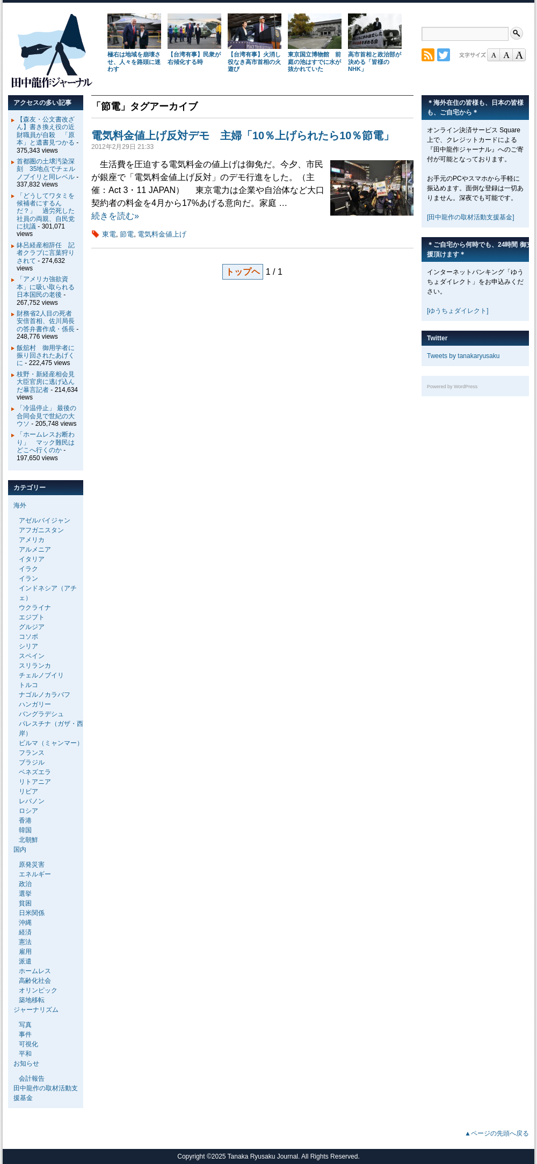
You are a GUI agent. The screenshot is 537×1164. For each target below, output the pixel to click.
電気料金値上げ (161, 234)
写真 (25, 1025)
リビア (28, 791)
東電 (109, 234)
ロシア (28, 811)
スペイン (32, 656)
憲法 (25, 942)
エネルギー (35, 874)
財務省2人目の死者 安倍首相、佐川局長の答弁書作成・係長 (47, 321)
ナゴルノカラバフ (44, 694)
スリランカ (35, 665)
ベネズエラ (35, 772)
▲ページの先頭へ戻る (497, 1133)
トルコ (28, 685)
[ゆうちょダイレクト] (458, 311)
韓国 (25, 830)
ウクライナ (35, 607)
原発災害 (32, 864)
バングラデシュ (41, 714)
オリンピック (38, 990)
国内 (19, 849)
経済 (25, 932)
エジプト (32, 617)
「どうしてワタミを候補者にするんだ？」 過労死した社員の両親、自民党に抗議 (46, 211)
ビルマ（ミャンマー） (51, 743)
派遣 (25, 961)
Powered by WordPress (452, 386)
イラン (28, 578)
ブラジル (32, 762)
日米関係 (32, 913)
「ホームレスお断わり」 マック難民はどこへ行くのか (46, 442)
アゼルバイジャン (44, 520)
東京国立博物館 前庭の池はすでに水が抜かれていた (314, 62)
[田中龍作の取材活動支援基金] (470, 217)
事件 (25, 1034)
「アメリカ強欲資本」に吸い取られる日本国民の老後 (46, 286)
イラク (28, 569)
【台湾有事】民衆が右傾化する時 (194, 58)
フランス (32, 752)
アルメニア (35, 549)
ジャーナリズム (36, 1009)
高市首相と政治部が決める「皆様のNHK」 (374, 62)
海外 (19, 505)
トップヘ (243, 271)
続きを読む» (115, 215)
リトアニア (35, 781)
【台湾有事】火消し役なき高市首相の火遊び (254, 62)
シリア (28, 646)
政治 (25, 884)
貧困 (25, 903)
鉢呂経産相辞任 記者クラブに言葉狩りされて (46, 253)
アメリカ (32, 540)
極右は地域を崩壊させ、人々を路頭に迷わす (134, 62)
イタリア (32, 559)
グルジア (32, 627)
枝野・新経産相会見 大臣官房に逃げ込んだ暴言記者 (49, 382)
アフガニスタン (41, 530)
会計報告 (32, 1078)
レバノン (32, 801)
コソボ (28, 636)
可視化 (28, 1044)
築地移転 (32, 1000)
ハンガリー (35, 704)
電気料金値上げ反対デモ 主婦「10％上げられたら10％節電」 (243, 135)
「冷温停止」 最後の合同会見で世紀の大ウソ (46, 415)
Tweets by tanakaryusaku (463, 356)
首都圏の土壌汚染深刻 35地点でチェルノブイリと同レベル (46, 169)
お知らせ (26, 1063)
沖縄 (25, 922)
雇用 (25, 951)
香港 (25, 820)
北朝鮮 (28, 840)
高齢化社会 (35, 980)
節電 (127, 234)
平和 (25, 1054)
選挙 (25, 893)
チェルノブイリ (41, 675)
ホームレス (35, 971)
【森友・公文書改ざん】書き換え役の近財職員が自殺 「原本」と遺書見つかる (46, 131)
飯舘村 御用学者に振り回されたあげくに (46, 355)
